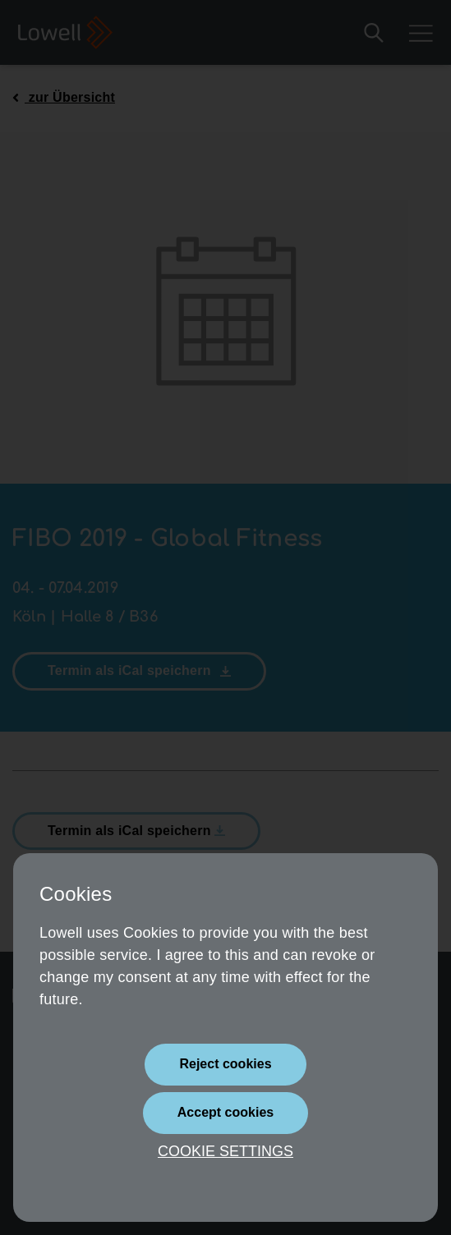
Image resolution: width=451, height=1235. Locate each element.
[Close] (225, 1065)
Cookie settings (225, 1151)
